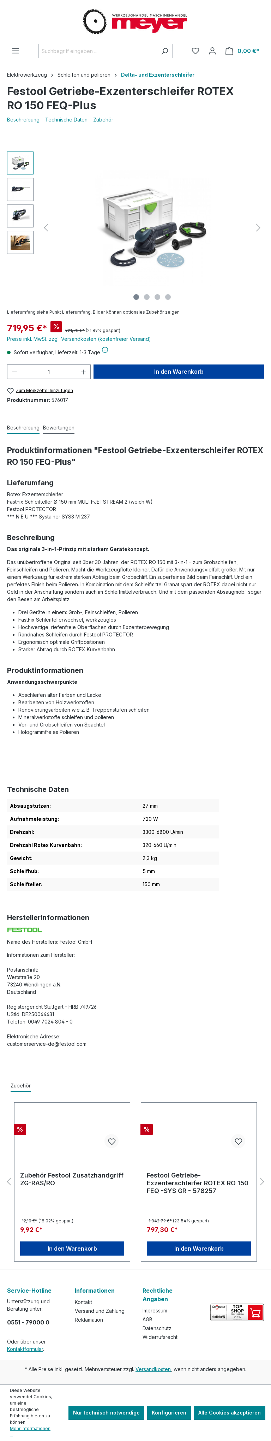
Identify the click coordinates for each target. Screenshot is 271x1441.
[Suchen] (164, 51)
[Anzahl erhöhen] (83, 371)
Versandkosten (153, 1369)
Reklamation (89, 1320)
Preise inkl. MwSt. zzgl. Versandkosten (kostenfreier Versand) (79, 339)
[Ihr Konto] (212, 51)
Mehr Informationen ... (30, 1431)
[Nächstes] (258, 227)
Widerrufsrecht (160, 1337)
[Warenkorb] (242, 51)
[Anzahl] (49, 371)
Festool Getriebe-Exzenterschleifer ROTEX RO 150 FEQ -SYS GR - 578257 (197, 1183)
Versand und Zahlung (100, 1311)
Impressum (155, 1310)
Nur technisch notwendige (106, 1413)
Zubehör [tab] (21, 1086)
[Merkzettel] (195, 51)
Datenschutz (157, 1328)
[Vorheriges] (46, 227)
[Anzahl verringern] (14, 371)
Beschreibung (23, 120)
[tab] (23, 428)
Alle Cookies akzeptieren (229, 1413)
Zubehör (103, 120)
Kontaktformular (25, 1349)
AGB (147, 1319)
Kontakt (83, 1302)
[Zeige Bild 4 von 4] (168, 297)
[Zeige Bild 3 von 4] (157, 297)
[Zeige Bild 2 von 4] (147, 297)
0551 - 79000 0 (28, 1322)
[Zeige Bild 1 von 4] (136, 297)
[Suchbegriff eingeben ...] (97, 51)
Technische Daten (66, 120)
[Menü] (15, 51)
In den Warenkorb (179, 371)
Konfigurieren (169, 1413)
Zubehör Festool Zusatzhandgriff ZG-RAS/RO (72, 1179)
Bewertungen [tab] (58, 428)
